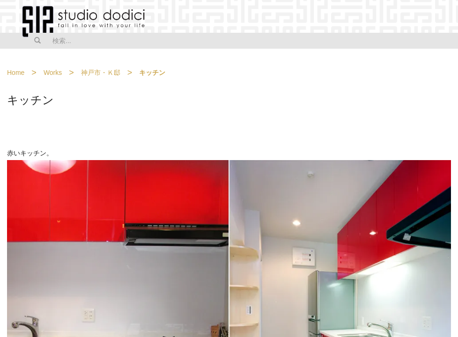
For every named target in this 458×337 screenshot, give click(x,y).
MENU (445, 17)
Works (53, 72)
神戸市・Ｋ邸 (100, 72)
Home (15, 72)
